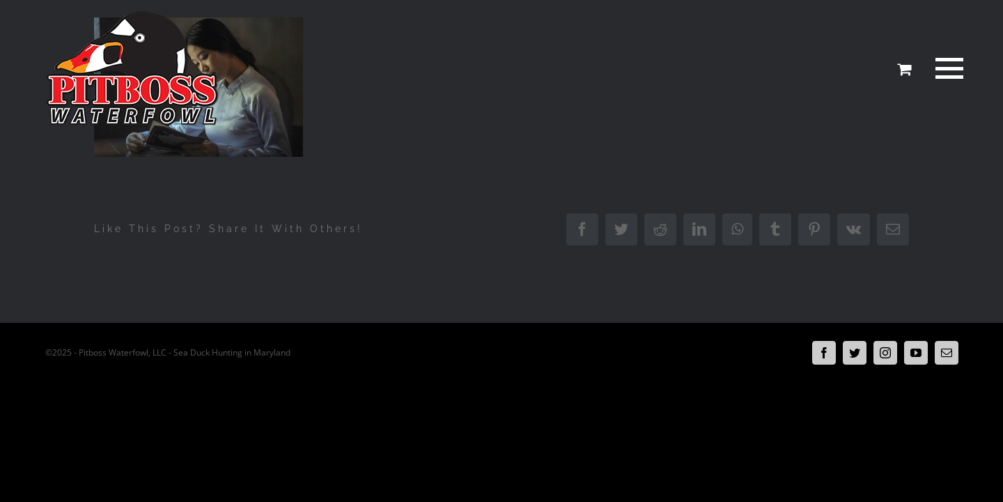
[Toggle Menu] (946, 68)
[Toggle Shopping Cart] (904, 69)
